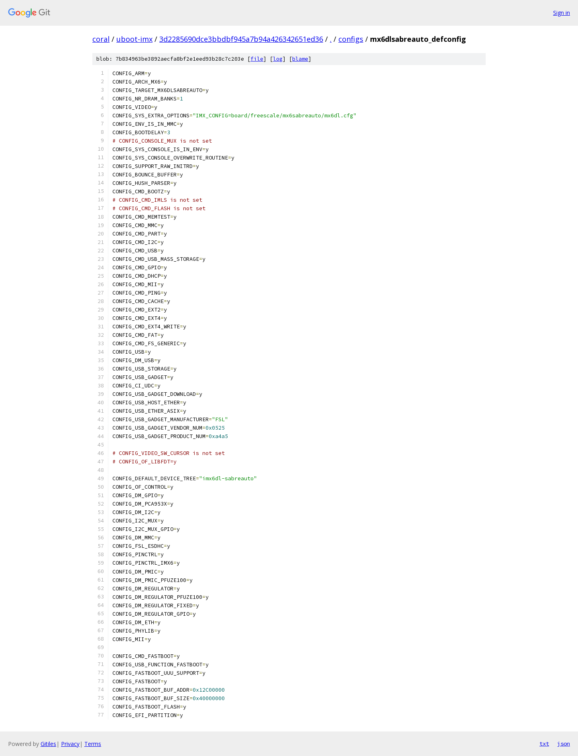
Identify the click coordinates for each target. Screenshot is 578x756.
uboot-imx (134, 39)
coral (101, 39)
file (256, 58)
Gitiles (48, 744)
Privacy (70, 744)
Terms (92, 744)
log (278, 58)
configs (350, 39)
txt (544, 743)
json (563, 743)
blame (300, 58)
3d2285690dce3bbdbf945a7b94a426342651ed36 (241, 39)
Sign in (561, 12)
